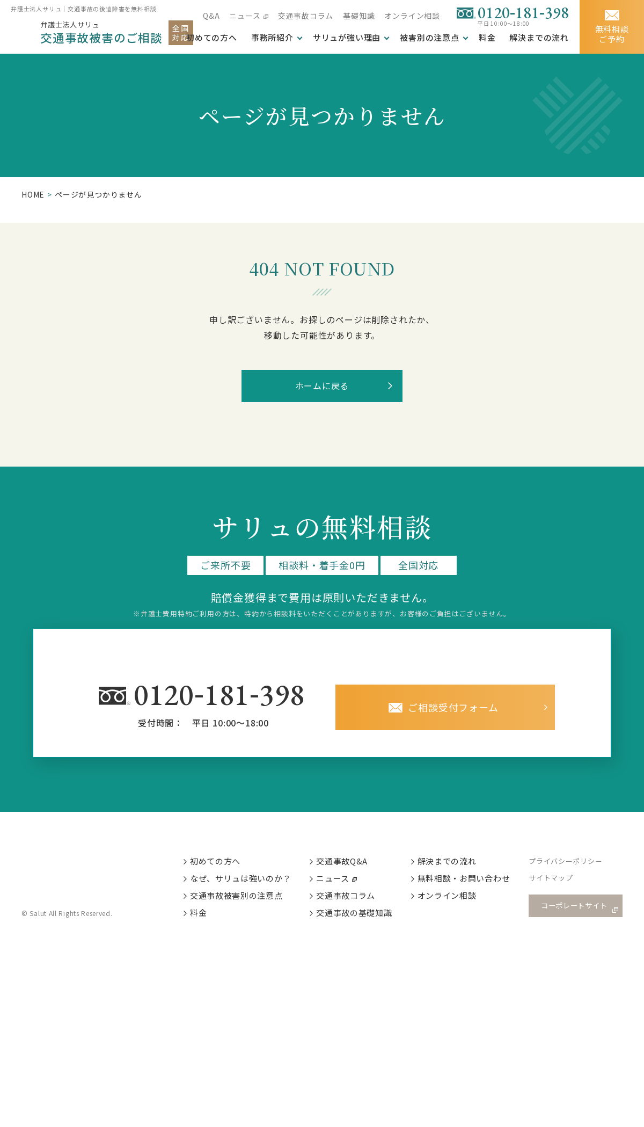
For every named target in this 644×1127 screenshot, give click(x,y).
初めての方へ (216, 862)
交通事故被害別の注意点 (237, 898)
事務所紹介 (272, 37)
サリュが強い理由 (346, 37)
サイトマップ (553, 880)
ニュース (244, 15)
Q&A (211, 15)
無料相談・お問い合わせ (466, 879)
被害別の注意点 (429, 37)
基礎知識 (359, 15)
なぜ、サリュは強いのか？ (241, 879)
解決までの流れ (539, 37)
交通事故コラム (306, 15)
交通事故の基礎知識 (356, 915)
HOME (33, 194)
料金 (487, 37)
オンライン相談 (412, 15)
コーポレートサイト (574, 908)
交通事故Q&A (344, 862)
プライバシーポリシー (568, 862)
